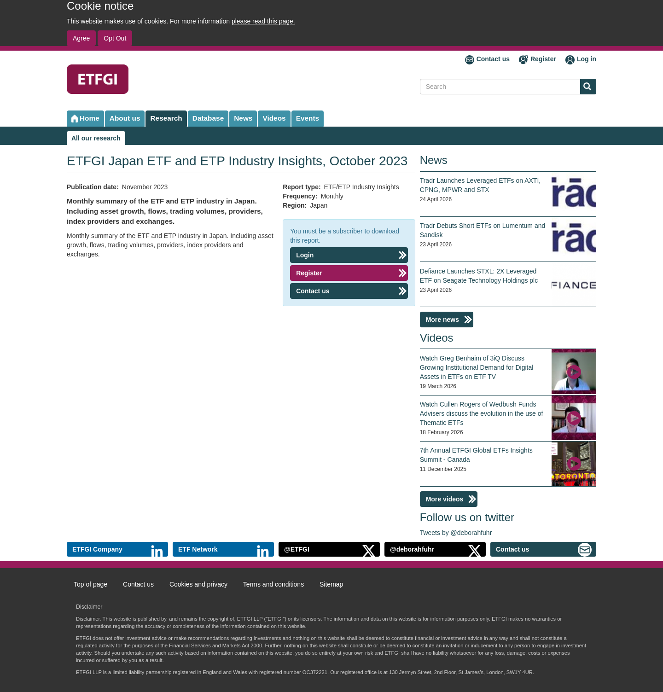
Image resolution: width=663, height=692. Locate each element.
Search (585, 87)
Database (208, 118)
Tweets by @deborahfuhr (456, 532)
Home (89, 118)
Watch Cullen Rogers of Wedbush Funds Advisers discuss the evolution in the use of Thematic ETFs (481, 413)
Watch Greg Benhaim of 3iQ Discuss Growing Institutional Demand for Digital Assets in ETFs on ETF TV (477, 367)
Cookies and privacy (198, 584)
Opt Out (115, 38)
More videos (445, 499)
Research (166, 118)
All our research (96, 138)
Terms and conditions (273, 584)
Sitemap (331, 584)
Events (307, 118)
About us (125, 118)
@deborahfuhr (412, 549)
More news (442, 319)
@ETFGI (296, 549)
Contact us (493, 59)
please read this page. (263, 21)
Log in (586, 59)
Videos (273, 118)
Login (305, 255)
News (243, 118)
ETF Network (198, 549)
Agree (81, 38)
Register (543, 59)
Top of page (90, 584)
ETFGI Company (97, 549)
